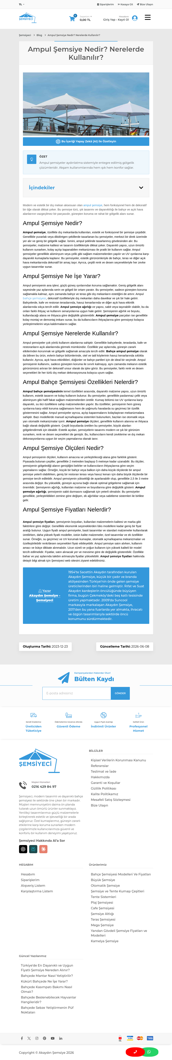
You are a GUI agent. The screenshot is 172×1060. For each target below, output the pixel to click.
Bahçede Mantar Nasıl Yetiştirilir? (47, 976)
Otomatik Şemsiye (105, 885)
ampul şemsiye (92, 205)
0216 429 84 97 (44, 787)
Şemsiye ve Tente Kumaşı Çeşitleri (117, 891)
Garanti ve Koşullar (105, 783)
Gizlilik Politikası (103, 788)
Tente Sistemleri (103, 897)
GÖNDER (120, 693)
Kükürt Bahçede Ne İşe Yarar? (44, 981)
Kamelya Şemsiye (105, 941)
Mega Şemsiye (102, 925)
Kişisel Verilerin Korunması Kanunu (118, 760)
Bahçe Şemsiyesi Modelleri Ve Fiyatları (121, 874)
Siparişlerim (30, 880)
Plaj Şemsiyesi (102, 902)
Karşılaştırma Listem (37, 891)
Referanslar (100, 766)
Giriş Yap (109, 19)
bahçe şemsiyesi (34, 298)
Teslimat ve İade (103, 771)
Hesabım (28, 874)
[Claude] (43, 849)
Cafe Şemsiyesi (102, 908)
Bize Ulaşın (99, 805)
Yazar (44, 595)
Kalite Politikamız (104, 794)
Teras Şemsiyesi (103, 919)
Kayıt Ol (123, 19)
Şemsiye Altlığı (102, 914)
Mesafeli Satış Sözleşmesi (111, 800)
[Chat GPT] (23, 849)
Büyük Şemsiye (103, 880)
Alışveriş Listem (33, 885)
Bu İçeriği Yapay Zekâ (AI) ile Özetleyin (86, 141)
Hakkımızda (100, 777)
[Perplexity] (33, 849)
